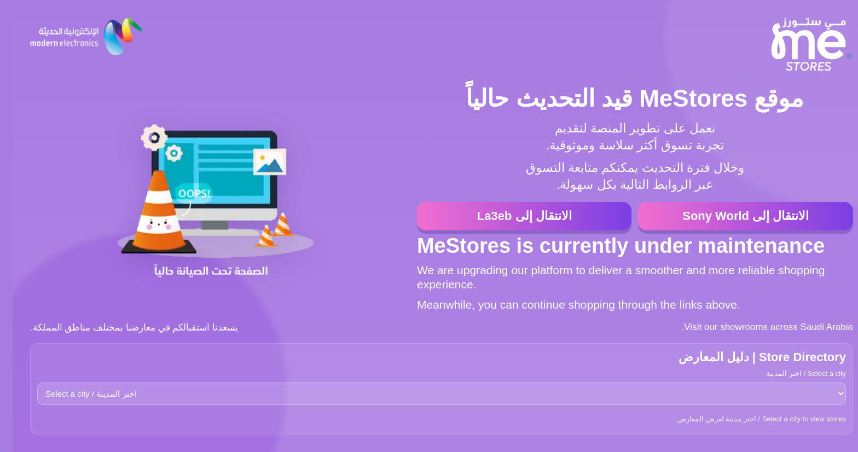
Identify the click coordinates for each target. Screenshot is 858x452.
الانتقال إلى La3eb (512, 216)
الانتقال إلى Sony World (733, 216)
